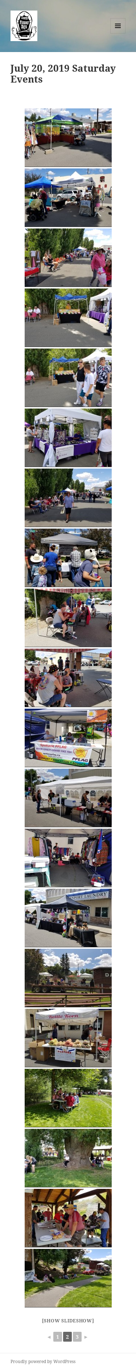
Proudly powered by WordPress (43, 1361)
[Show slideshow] (68, 1320)
